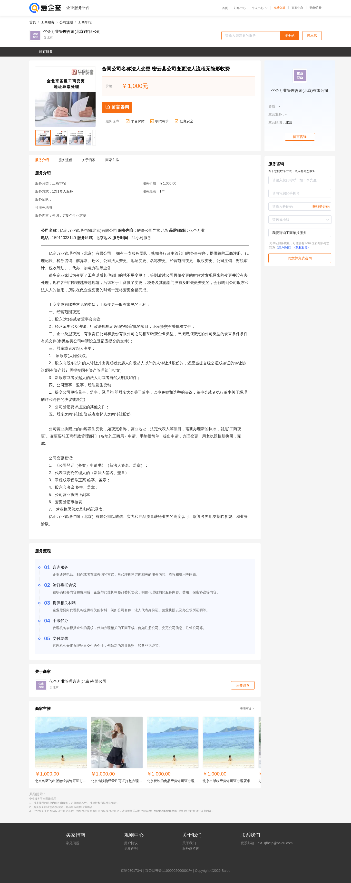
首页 (225, 8)
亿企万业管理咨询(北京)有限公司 (72, 32)
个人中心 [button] (260, 8)
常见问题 (72, 843)
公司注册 (66, 22)
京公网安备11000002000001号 (168, 871)
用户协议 (131, 843)
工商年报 (85, 22)
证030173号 (133, 871)
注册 (319, 8)
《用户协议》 (284, 247)
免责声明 (131, 848)
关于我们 (189, 843)
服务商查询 (190, 848)
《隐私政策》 (301, 247)
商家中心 (297, 7)
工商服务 (48, 22)
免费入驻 (279, 7)
